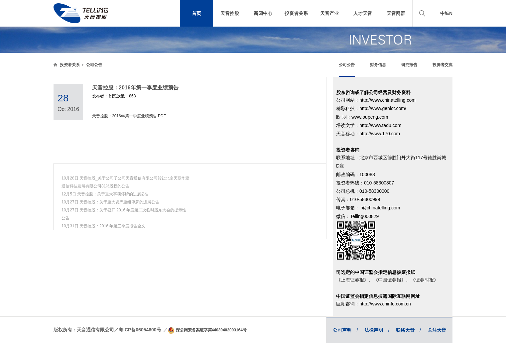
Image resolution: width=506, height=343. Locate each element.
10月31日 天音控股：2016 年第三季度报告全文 (103, 226)
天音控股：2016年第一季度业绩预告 (135, 87)
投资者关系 (70, 64)
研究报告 (409, 64)
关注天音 (437, 330)
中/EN (446, 13)
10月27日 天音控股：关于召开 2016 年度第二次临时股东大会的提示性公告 (124, 214)
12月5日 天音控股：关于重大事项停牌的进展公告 (105, 194)
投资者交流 (442, 64)
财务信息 (378, 64)
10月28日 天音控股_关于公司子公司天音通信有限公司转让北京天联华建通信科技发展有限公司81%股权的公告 (126, 182)
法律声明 (376, 330)
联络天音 (408, 330)
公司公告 (94, 64)
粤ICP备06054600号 (140, 329)
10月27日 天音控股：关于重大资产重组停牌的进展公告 (110, 202)
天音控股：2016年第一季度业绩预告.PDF (129, 116)
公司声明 (345, 330)
